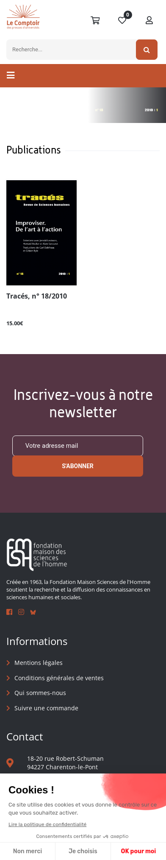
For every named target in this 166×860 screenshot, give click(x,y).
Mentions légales (38, 663)
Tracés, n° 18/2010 (36, 296)
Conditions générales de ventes (59, 678)
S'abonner (78, 466)
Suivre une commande (46, 708)
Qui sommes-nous (40, 693)
